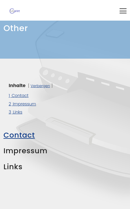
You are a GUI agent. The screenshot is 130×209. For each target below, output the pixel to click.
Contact (19, 135)
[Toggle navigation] (123, 10)
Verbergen (40, 85)
